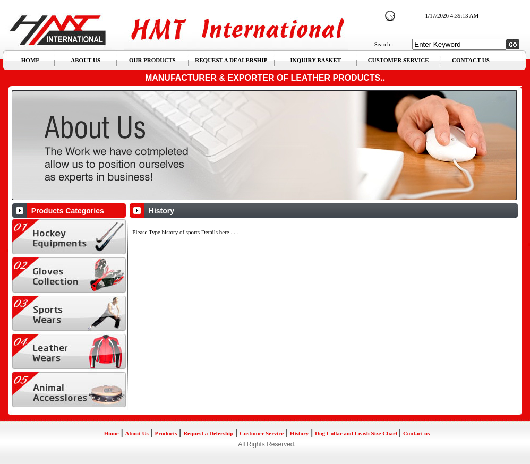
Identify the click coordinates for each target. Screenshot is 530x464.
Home (111, 433)
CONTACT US (471, 60)
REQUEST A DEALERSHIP (231, 60)
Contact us (416, 433)
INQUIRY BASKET (315, 60)
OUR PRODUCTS (152, 60)
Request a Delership (208, 433)
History (299, 433)
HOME (30, 60)
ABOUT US (85, 60)
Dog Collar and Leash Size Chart (357, 433)
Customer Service (262, 433)
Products (166, 433)
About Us (136, 433)
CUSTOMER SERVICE (398, 60)
